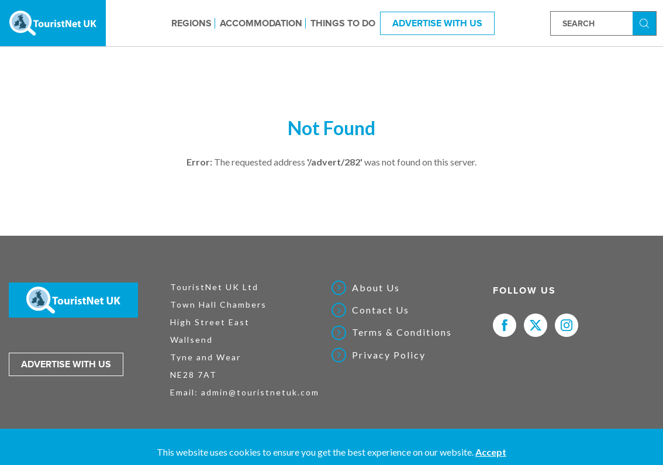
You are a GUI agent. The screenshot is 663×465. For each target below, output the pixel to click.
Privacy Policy (389, 355)
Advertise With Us (437, 23)
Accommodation (261, 23)
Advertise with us (66, 364)
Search (646, 22)
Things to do (342, 23)
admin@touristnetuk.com (260, 392)
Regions (191, 23)
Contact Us (380, 310)
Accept (490, 451)
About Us (376, 288)
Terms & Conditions (402, 332)
